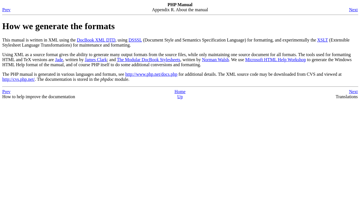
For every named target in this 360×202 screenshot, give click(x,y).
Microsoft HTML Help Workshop (275, 59)
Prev (6, 9)
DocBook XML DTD (96, 40)
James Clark (96, 59)
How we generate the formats (58, 26)
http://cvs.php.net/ (18, 79)
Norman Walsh (215, 59)
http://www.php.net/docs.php (151, 74)
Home (179, 91)
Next (353, 9)
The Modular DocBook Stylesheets (148, 59)
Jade (59, 59)
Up (180, 96)
